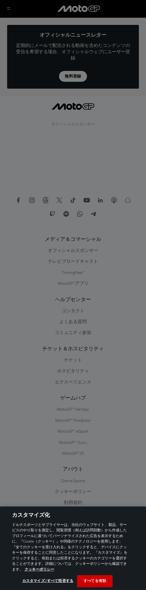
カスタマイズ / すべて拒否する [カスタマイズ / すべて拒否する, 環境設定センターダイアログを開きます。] (47, 581)
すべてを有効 (95, 581)
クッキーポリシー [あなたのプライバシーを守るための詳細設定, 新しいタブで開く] (39, 569)
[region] (73, 548)
